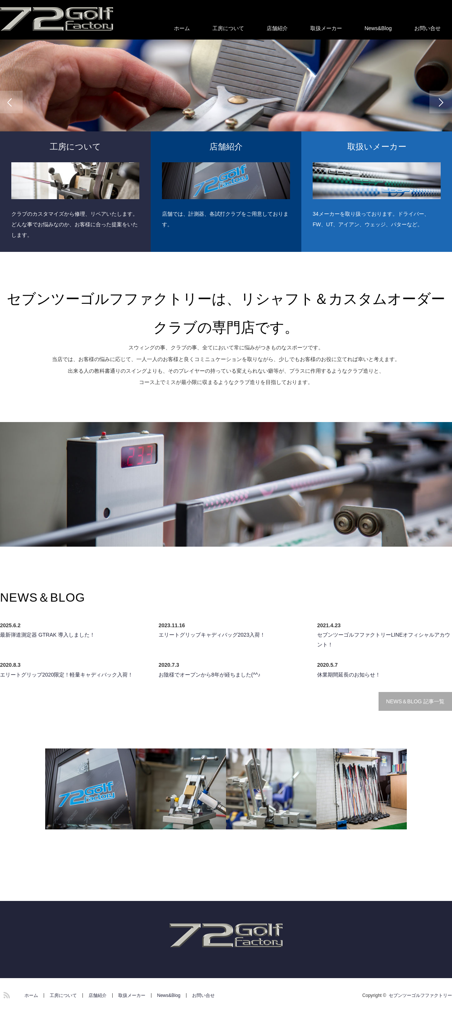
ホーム (182, 28)
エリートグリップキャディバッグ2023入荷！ (212, 635)
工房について (228, 28)
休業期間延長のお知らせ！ (348, 675)
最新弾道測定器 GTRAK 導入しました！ (47, 635)
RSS (5, 994)
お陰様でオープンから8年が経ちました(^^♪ (210, 675)
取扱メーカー (326, 28)
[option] (226, 102)
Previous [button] (11, 102)
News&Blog (378, 28)
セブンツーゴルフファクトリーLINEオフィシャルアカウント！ (383, 639)
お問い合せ (427, 28)
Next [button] (440, 102)
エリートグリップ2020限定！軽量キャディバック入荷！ (66, 675)
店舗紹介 (277, 28)
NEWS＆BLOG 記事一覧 (415, 701)
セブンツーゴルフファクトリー (420, 995)
